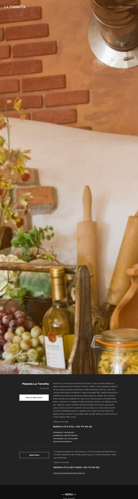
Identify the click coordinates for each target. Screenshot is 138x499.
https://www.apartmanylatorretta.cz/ (69, 473)
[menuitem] (106, 7)
